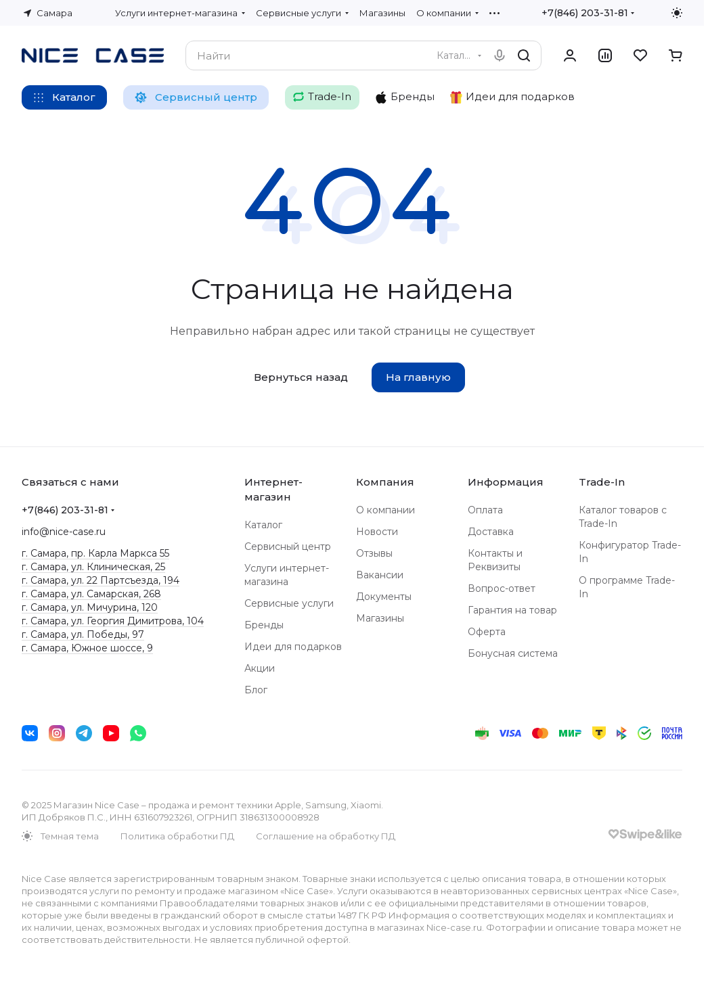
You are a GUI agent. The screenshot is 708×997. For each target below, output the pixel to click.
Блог (255, 690)
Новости (377, 532)
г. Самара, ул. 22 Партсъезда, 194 (100, 580)
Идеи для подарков (293, 647)
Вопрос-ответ (501, 588)
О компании (385, 510)
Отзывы (374, 553)
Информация (506, 482)
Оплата (485, 510)
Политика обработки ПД (177, 836)
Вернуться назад (301, 377)
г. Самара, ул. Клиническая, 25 (93, 567)
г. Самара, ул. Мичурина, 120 (90, 607)
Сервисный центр (287, 546)
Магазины (380, 618)
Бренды (264, 625)
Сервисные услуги (289, 603)
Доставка (491, 532)
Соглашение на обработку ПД (325, 836)
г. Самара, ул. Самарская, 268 (91, 594)
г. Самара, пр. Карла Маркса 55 (95, 553)
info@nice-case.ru (64, 532)
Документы (384, 596)
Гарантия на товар (512, 610)
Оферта (487, 632)
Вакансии (379, 575)
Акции (259, 668)
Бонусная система (513, 653)
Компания (385, 482)
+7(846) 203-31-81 (584, 13)
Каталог (263, 525)
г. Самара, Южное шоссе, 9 (87, 648)
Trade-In (602, 482)
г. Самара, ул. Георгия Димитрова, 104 (113, 621)
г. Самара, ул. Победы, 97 (83, 634)
